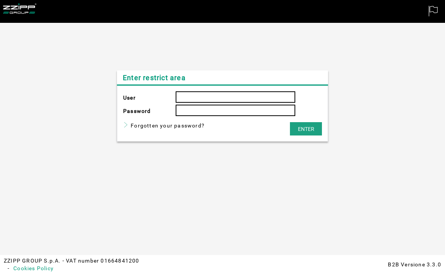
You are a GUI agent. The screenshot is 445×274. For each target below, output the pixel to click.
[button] (306, 128)
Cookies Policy (33, 268)
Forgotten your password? (168, 126)
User (129, 98)
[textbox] (235, 97)
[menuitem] (433, 11)
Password (137, 111)
